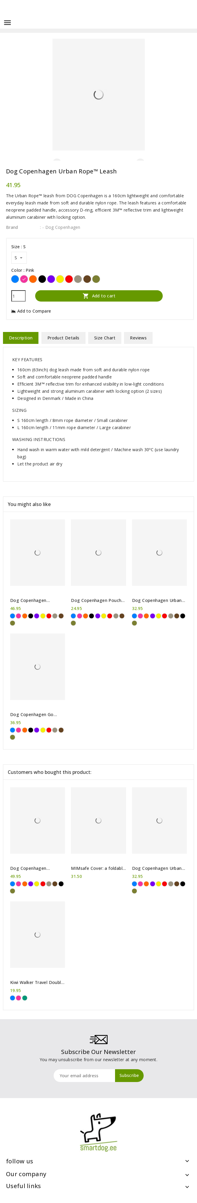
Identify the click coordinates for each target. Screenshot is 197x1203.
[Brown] (87, 279)
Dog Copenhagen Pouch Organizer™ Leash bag (96, 600)
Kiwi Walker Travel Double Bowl (36, 982)
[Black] (42, 279)
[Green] (24, 998)
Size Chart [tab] (104, 338)
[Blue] (15, 279)
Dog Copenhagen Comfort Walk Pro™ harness (30, 868)
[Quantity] (18, 296)
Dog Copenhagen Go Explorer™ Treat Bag (32, 714)
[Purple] (51, 279)
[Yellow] (60, 279)
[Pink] (24, 279)
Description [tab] (20, 338)
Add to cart (99, 295)
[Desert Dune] (78, 279)
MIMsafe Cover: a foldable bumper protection (98, 868)
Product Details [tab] (63, 338)
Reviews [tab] (138, 338)
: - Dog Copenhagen (60, 227)
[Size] (19, 258)
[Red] (69, 279)
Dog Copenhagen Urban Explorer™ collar (157, 600)
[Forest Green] (96, 279)
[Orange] (33, 279)
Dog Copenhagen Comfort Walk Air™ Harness (29, 600)
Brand (12, 227)
